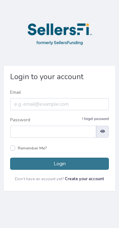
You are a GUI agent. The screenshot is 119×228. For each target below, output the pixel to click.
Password (59, 120)
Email (15, 92)
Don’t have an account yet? (59, 179)
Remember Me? (32, 148)
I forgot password (95, 119)
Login (60, 163)
